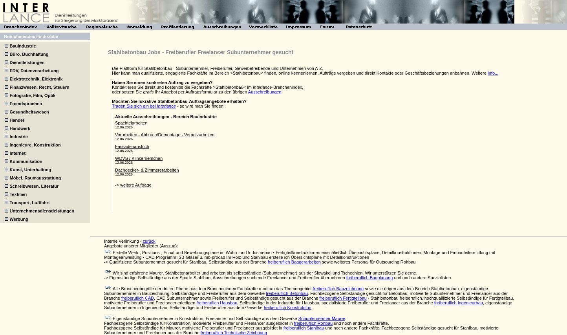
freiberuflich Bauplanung (369, 277)
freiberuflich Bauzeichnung (338, 288)
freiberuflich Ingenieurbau (458, 302)
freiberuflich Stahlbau (304, 328)
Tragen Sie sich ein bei (144, 106)
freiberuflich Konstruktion (287, 307)
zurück (149, 241)
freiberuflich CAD (137, 298)
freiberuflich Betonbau (287, 293)
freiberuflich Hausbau (216, 302)
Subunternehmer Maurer (321, 318)
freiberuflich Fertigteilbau (342, 298)
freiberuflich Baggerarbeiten (294, 262)
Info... (493, 73)
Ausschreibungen (265, 92)
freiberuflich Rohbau (313, 323)
